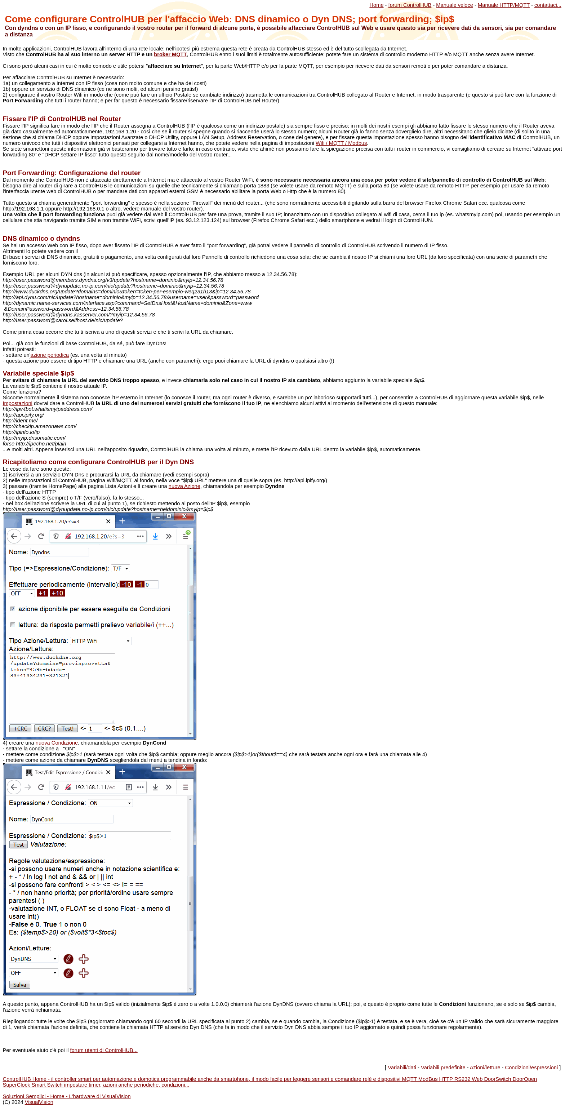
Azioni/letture (485, 1067)
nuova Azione (184, 486)
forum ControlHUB (410, 5)
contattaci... (547, 5)
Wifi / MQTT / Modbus (341, 143)
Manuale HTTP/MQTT (504, 5)
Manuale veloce (454, 5)
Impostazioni (17, 403)
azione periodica (49, 355)
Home (376, 5)
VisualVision (39, 1102)
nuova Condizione (57, 743)
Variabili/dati (402, 1067)
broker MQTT (170, 54)
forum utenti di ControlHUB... (103, 1050)
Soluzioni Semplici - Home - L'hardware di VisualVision (67, 1096)
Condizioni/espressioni (531, 1067)
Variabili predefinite (443, 1067)
